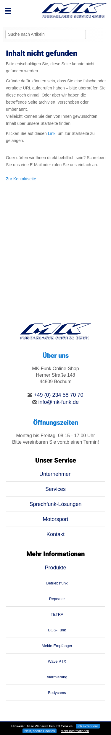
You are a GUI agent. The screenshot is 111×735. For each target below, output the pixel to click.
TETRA (57, 614)
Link (52, 133)
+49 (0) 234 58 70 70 (58, 395)
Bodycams (57, 692)
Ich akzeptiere (88, 726)
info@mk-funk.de (58, 402)
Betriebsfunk (56, 583)
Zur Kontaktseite (21, 179)
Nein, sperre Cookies (39, 731)
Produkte (55, 568)
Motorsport (55, 519)
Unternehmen (55, 474)
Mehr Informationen (75, 731)
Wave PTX (57, 661)
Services (55, 489)
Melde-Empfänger (57, 645)
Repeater (57, 599)
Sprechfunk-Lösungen (55, 504)
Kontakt (55, 534)
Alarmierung (56, 677)
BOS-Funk (57, 630)
